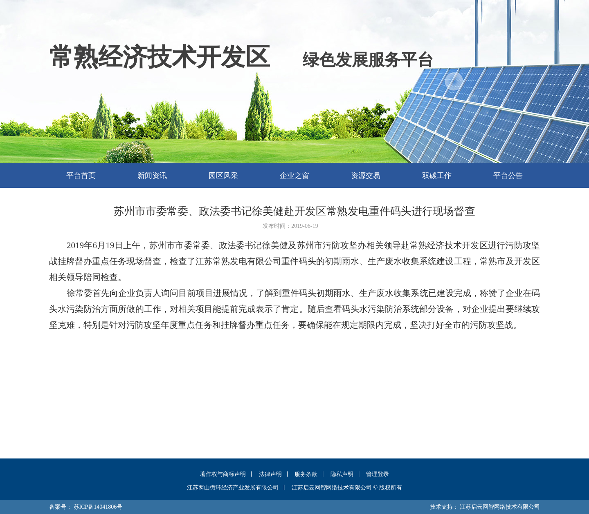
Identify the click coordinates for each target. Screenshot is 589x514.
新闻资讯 (152, 175)
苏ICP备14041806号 (98, 507)
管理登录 (377, 474)
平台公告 (508, 175)
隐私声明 (341, 474)
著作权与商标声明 (223, 474)
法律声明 (270, 474)
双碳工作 (437, 175)
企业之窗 (294, 175)
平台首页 (81, 175)
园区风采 (223, 175)
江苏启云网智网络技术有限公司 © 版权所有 (347, 488)
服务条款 (305, 474)
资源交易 (365, 175)
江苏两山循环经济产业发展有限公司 (233, 488)
